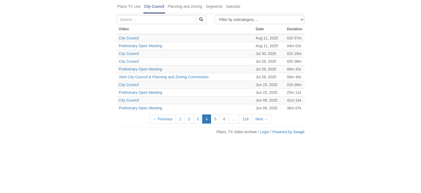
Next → (261, 119)
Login (264, 132)
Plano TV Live (129, 6)
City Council (154, 6)
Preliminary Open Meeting (140, 46)
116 (245, 119)
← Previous (162, 119)
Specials (233, 6)
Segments (214, 6)
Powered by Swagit (288, 132)
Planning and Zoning (185, 6)
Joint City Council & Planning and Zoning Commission (164, 77)
